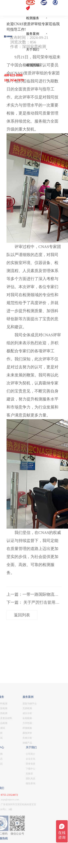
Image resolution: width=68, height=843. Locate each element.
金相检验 (14, 783)
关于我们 (32, 49)
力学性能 (14, 787)
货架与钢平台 (16, 768)
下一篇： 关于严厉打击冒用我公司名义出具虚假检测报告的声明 (34, 602)
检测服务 (32, 18)
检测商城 (32, 65)
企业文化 (17, 823)
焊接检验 (14, 792)
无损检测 (14, 773)
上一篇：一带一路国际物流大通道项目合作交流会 (34, 594)
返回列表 (22, 615)
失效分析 (14, 802)
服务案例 (32, 34)
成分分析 (14, 778)
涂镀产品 (14, 807)
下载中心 (17, 833)
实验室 (16, 838)
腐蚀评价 (14, 797)
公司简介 (17, 818)
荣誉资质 (17, 828)
